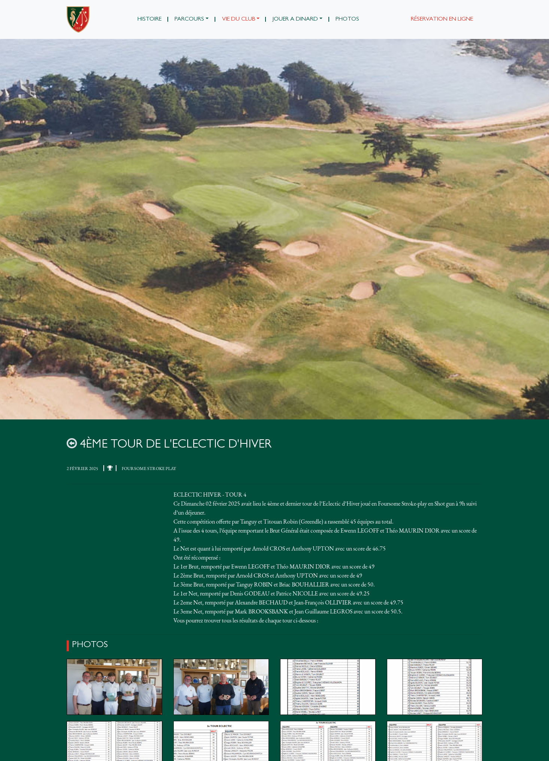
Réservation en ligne (442, 19)
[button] (191, 19)
